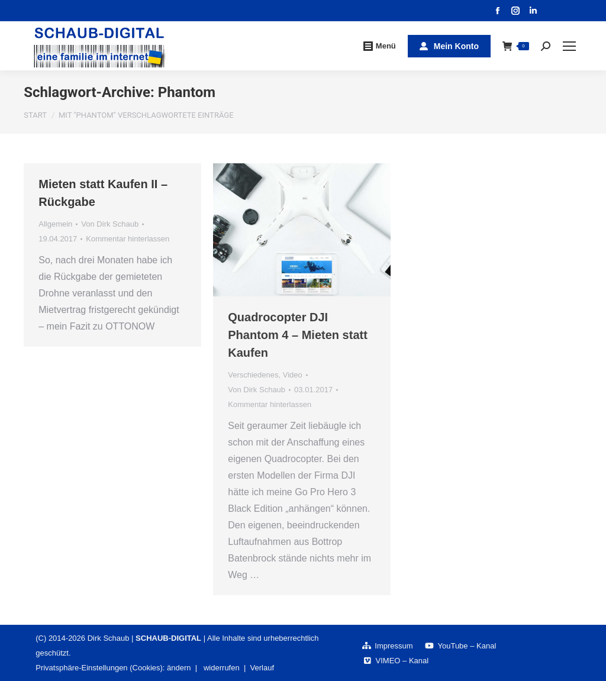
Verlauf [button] (262, 667)
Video (292, 374)
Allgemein (55, 224)
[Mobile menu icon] (569, 46)
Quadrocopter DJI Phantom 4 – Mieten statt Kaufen (298, 335)
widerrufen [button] (222, 667)
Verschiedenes (253, 374)
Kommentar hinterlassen (127, 238)
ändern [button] (179, 667)
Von (109, 224)
